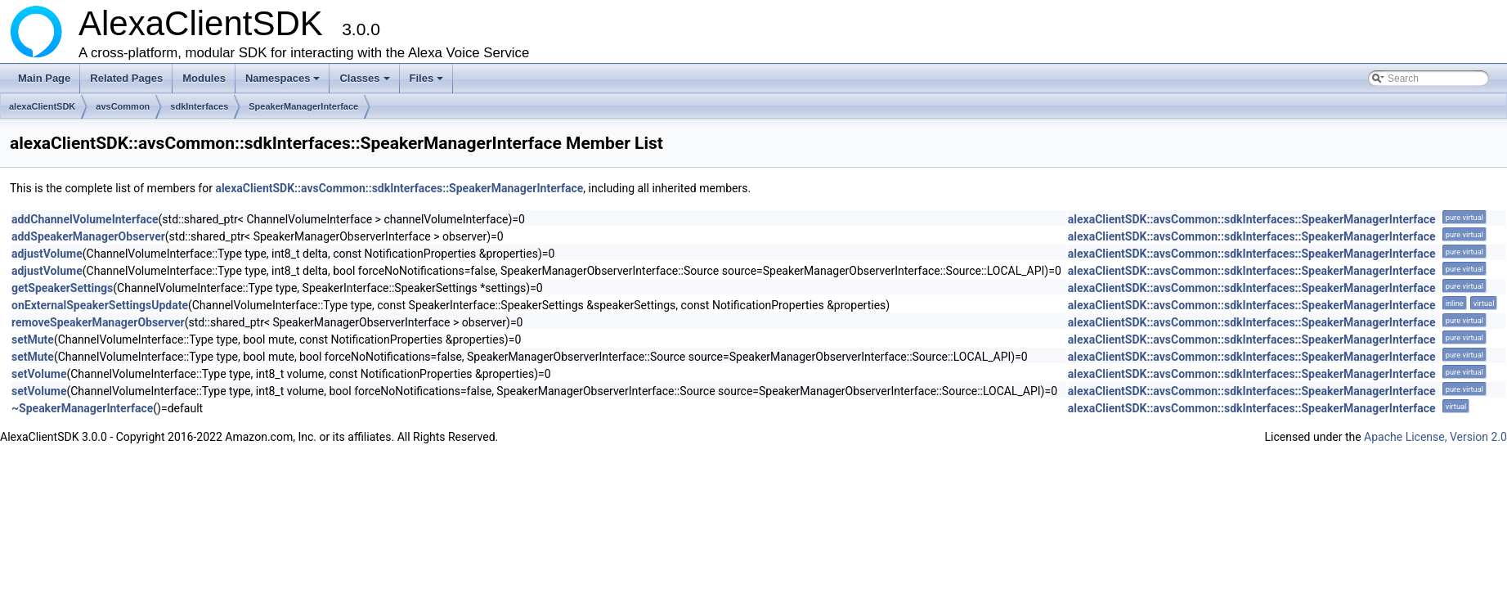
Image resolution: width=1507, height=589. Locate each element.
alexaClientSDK (42, 106)
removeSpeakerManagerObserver (98, 322)
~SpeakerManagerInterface (82, 408)
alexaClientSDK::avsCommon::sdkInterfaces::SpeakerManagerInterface (399, 188)
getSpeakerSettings (62, 287)
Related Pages (126, 78)
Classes (365, 82)
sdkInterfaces (199, 106)
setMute (32, 339)
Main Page (44, 78)
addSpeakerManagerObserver (88, 236)
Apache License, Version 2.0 (1435, 436)
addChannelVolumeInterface (85, 219)
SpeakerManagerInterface (303, 106)
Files (428, 82)
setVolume (38, 373)
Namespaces (284, 82)
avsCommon (123, 106)
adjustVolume (47, 253)
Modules (204, 78)
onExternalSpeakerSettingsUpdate (99, 305)
